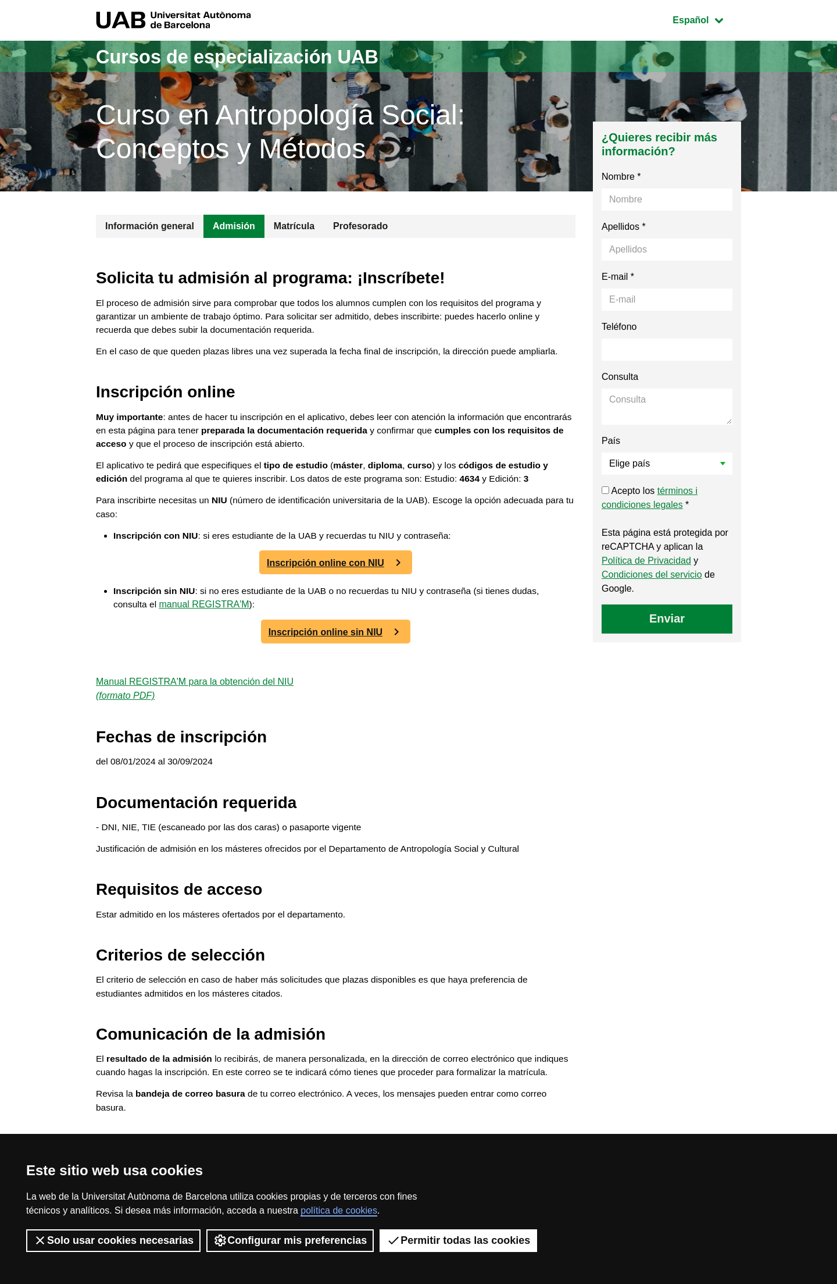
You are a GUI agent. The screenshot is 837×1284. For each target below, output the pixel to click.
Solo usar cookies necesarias (113, 1240)
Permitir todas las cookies (458, 1240)
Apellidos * (624, 227)
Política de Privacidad (646, 560)
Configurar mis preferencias (290, 1240)
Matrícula (294, 226)
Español (706, 19)
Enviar (667, 618)
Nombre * (621, 177)
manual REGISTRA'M (205, 614)
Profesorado (360, 226)
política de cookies (339, 1210)
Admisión (234, 226)
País (611, 441)
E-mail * (618, 277)
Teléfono (619, 327)
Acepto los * (650, 498)
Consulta (620, 377)
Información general (149, 226)
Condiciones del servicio (652, 574)
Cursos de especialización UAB (252, 56)
